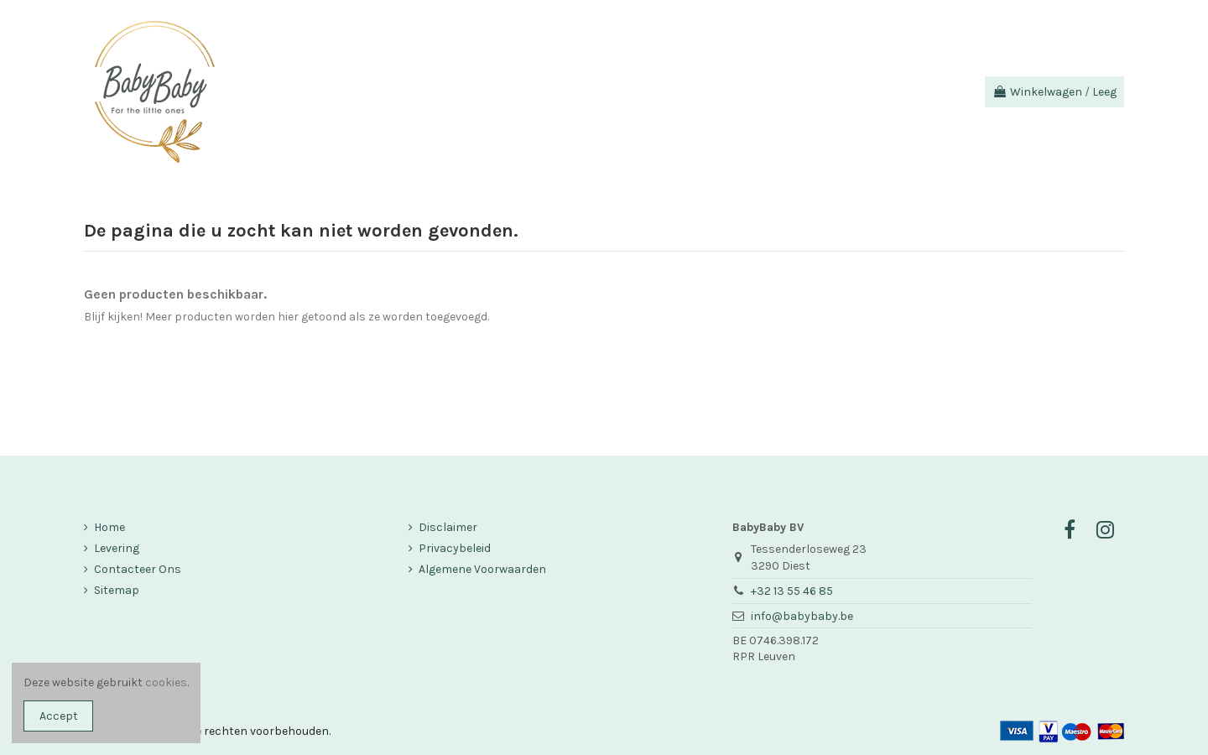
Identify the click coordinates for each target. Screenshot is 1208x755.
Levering (116, 548)
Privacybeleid (455, 548)
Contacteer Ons (137, 569)
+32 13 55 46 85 (792, 591)
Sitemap (116, 590)
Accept (58, 716)
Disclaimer (448, 527)
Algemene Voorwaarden (482, 569)
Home (109, 527)
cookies (166, 682)
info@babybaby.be (802, 616)
